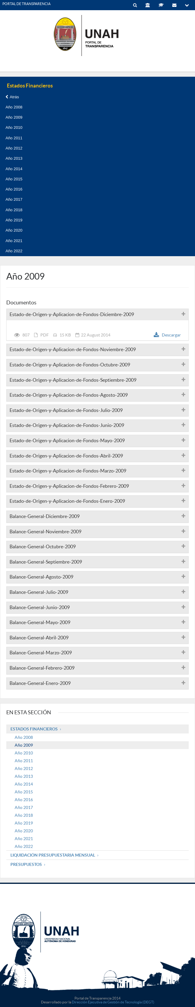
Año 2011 (13, 138)
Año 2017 (13, 199)
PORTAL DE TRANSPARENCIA (26, 4)
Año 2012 (13, 148)
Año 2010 (13, 127)
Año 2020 (13, 230)
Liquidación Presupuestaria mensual (52, 855)
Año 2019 (13, 220)
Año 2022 (13, 251)
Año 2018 (13, 210)
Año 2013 (13, 158)
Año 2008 (13, 107)
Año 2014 (13, 169)
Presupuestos (26, 864)
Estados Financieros (34, 729)
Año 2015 (13, 179)
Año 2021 (13, 240)
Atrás (12, 97)
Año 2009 (13, 117)
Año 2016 (13, 189)
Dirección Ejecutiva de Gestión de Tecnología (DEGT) (113, 1002)
